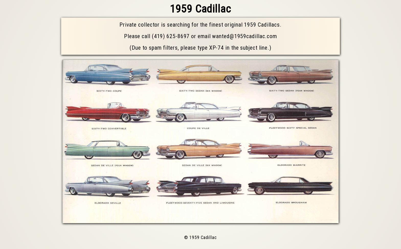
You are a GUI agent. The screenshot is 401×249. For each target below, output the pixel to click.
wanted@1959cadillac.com (244, 36)
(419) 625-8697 (171, 36)
